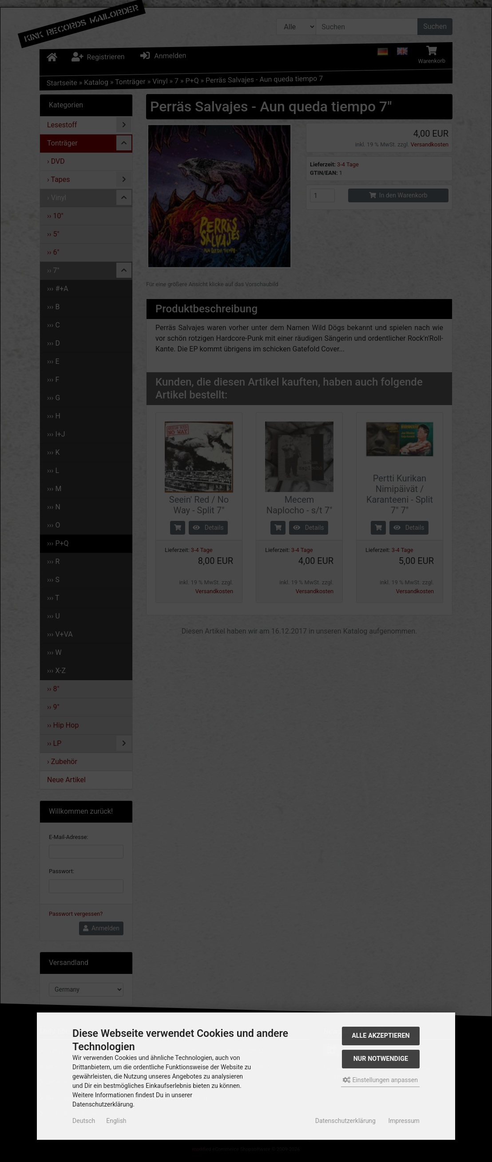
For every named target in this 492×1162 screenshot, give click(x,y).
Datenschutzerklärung (345, 1120)
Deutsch (83, 1120)
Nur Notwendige (380, 1059)
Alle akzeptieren (381, 1036)
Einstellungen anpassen (380, 1079)
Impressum (403, 1120)
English (116, 1120)
